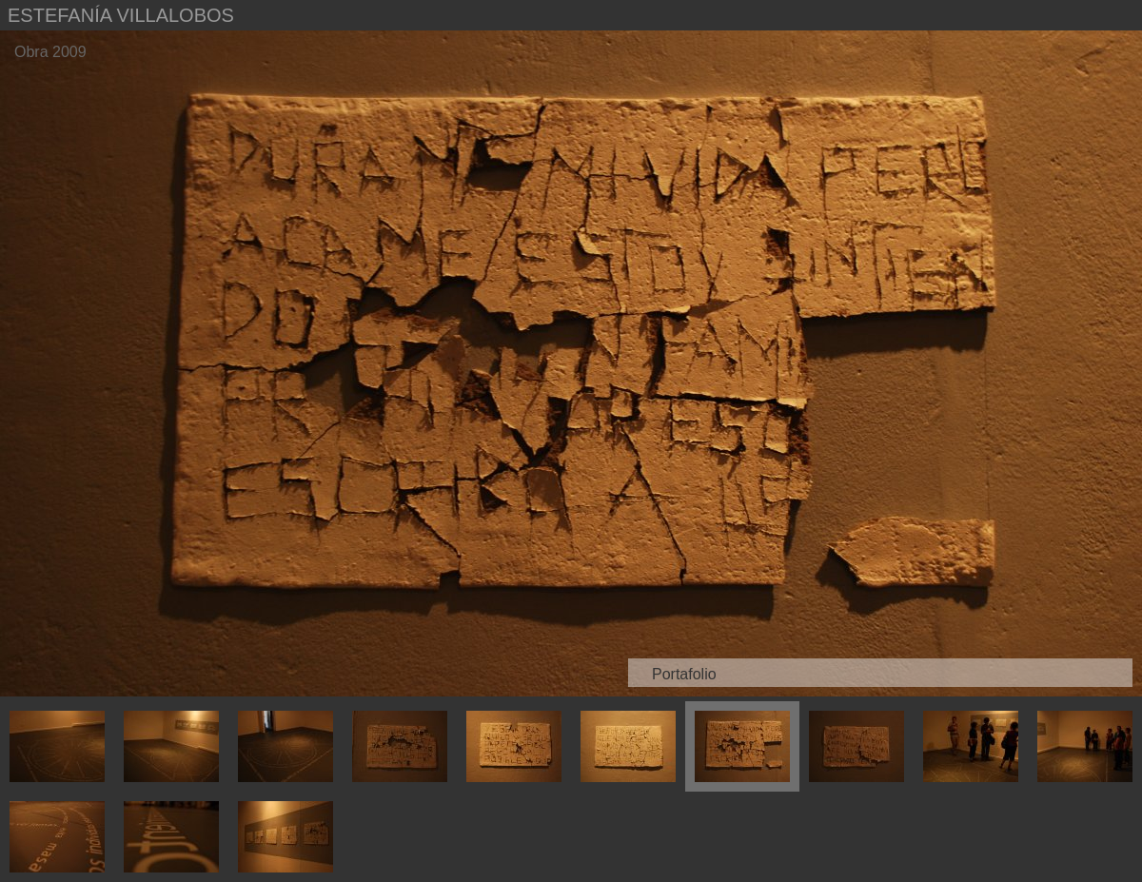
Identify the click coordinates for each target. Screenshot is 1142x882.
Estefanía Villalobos (121, 15)
